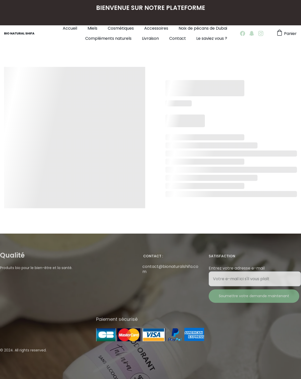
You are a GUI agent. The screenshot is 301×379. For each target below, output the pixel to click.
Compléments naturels (108, 38)
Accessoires (156, 28)
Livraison (150, 38)
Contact (177, 38)
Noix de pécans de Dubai (203, 28)
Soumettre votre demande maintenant (254, 298)
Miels (92, 28)
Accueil (70, 28)
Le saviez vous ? (211, 38)
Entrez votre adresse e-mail (237, 271)
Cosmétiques (121, 28)
